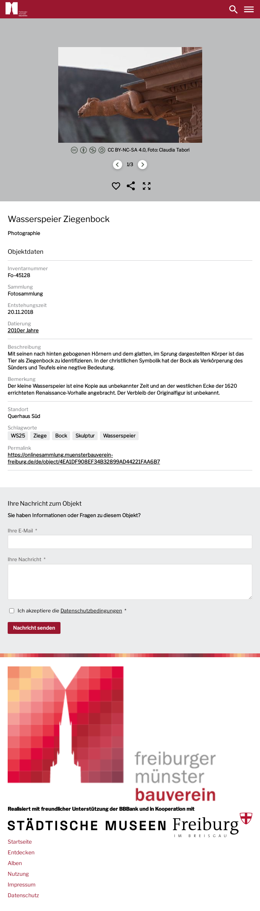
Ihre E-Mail (21, 530)
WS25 (18, 436)
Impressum (22, 884)
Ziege (40, 436)
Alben (15, 863)
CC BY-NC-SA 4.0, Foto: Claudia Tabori (130, 150)
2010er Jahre (23, 330)
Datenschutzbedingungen (91, 610)
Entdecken (21, 852)
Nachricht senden (34, 628)
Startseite (20, 841)
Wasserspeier (119, 436)
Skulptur (85, 436)
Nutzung (18, 873)
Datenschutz (23, 895)
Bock (61, 436)
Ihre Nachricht (25, 559)
